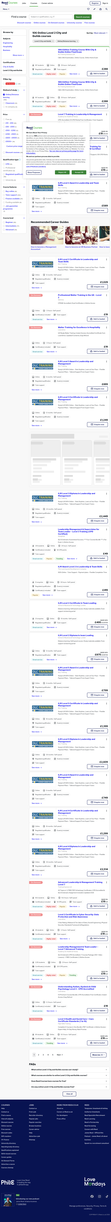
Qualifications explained (10, 1150)
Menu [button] (5, 9)
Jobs (24, 3)
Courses (33, 3)
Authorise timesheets (92, 1112)
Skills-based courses (8, 1154)
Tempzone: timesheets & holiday (96, 1108)
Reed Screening (90, 1126)
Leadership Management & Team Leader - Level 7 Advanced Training (78, 948)
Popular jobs (33, 1119)
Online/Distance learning (67, 41)
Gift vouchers (6, 1136)
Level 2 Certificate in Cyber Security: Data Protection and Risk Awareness (78, 915)
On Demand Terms (7, 1161)
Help (3, 1108)
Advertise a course (8, 1164)
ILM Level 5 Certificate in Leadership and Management (78, 704)
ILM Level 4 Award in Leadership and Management (75, 776)
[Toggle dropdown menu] (106, 50)
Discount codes (6, 1133)
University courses (74, 23)
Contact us (5, 1112)
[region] (56, 150)
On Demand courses (56, 23)
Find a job (32, 1112)
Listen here (22, 1204)
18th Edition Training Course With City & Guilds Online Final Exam (77, 50)
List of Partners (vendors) (36, 167)
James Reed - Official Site (94, 1133)
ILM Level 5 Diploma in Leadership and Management (76, 740)
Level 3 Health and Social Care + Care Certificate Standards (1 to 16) (76, 1020)
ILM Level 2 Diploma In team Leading (76, 635)
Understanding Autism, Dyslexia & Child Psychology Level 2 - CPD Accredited (77, 987)
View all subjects (7, 1119)
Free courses (89, 23)
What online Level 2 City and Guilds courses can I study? (54, 1069)
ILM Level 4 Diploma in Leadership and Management (76, 847)
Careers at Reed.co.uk (65, 1112)
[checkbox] (8, 42)
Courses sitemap (7, 1168)
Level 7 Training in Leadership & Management (80, 114)
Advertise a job (34, 1136)
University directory (8, 1143)
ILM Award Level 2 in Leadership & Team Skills (80, 566)
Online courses (40, 23)
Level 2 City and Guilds (43, 41)
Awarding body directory (10, 1147)
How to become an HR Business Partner (81, 247)
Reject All (62, 172)
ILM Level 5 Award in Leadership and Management (75, 668)
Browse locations (35, 1126)
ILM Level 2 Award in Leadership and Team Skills (78, 184)
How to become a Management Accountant (43, 248)
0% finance (5, 1140)
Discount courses (24, 23)
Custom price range (15, 146)
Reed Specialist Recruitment (95, 1115)
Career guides (6, 1157)
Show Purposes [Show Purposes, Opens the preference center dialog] (34, 172)
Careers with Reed (91, 1129)
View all (69, 1094)
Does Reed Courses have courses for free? (48, 1081)
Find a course (18, 16)
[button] (17, 84)
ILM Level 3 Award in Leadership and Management (75, 362)
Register (95, 3)
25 (97, 1055)
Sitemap (32, 1140)
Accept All (79, 172)
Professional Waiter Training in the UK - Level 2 (79, 296)
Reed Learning (90, 1119)
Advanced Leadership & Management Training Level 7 (80, 883)
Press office (61, 1119)
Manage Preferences (77, 1206)
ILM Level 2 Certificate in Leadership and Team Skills (78, 260)
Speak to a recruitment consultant (97, 1143)
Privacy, (97, 1206)
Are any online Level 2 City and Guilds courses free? (52, 1087)
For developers (62, 1115)
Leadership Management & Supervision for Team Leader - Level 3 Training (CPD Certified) (78, 531)
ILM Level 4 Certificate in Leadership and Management (78, 811)
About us (60, 1108)
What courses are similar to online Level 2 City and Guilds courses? (59, 1075)
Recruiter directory (36, 1115)
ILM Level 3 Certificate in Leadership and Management (78, 398)
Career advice (47, 3)
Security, (90, 1206)
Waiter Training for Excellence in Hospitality (79, 327)
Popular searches (35, 1122)
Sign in (105, 3)
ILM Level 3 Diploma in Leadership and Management (76, 494)
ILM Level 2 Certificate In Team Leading (77, 603)
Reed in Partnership (92, 1122)
